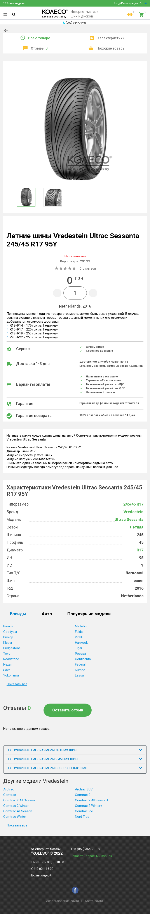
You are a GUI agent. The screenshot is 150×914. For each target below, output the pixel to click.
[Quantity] (75, 293)
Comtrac (9, 795)
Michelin (81, 626)
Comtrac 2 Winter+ (88, 806)
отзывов (88, 268)
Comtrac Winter (14, 817)
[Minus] (57, 293)
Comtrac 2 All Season (19, 800)
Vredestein (133, 511)
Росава (80, 654)
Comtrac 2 (82, 795)
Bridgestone (12, 648)
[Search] (14, 14)
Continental (83, 659)
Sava (6, 670)
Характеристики (110, 38)
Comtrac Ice (84, 811)
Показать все (17, 684)
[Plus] (93, 293)
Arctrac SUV (84, 789)
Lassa (79, 675)
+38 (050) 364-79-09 (85, 849)
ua (145, 3)
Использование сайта (62, 901)
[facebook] (75, 890)
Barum (8, 626)
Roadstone (11, 659)
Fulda (79, 632)
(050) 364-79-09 (76, 22)
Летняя (136, 527)
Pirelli (78, 637)
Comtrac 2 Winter (16, 806)
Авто (47, 614)
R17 (140, 550)
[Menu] (5, 14)
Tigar (78, 648)
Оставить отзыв (67, 710)
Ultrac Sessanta (129, 519)
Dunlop (8, 637)
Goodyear (10, 632)
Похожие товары (110, 48)
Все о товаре (39, 38)
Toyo (6, 654)
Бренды (18, 614)
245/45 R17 (133, 504)
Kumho (80, 670)
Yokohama (11, 675)
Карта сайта (94, 901)
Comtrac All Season (17, 811)
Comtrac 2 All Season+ (91, 800)
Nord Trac (82, 817)
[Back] (6, 32)
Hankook (81, 643)
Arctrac (8, 789)
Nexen (7, 664)
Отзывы (39, 48)
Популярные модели (89, 614)
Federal (80, 664)
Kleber (7, 643)
